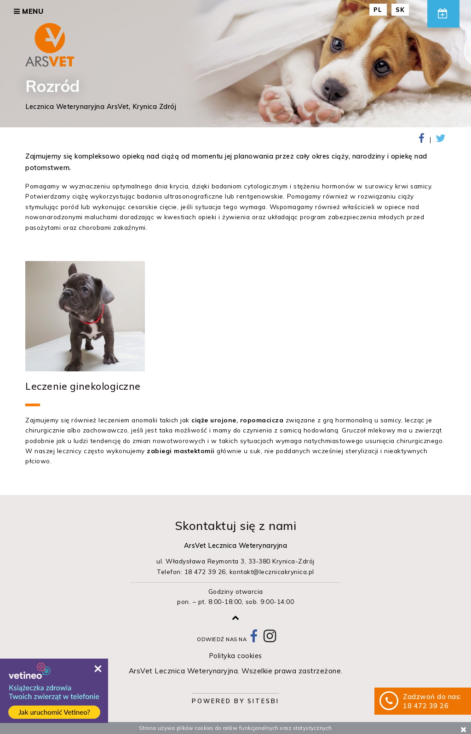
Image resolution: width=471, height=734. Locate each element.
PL (379, 9)
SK (400, 9)
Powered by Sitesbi (235, 701)
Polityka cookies (235, 656)
